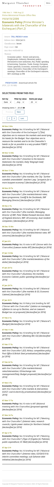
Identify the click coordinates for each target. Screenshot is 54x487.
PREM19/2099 (11, 83)
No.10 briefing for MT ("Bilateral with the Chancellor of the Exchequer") (26, 138)
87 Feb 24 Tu (7, 362)
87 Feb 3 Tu (7, 318)
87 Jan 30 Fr (7, 300)
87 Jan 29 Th (7, 285)
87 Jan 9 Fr (6, 241)
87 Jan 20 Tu (7, 268)
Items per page (35, 99)
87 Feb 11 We (7, 330)
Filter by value (20, 99)
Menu (48, 3)
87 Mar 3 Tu (7, 383)
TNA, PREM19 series (19, 37)
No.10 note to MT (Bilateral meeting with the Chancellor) (25, 406)
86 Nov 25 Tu (7, 188)
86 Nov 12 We (8, 153)
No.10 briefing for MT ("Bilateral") (26, 322)
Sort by (5, 99)
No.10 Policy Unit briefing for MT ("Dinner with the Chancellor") (26, 308)
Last (22, 118)
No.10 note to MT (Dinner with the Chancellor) (27, 246)
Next (19, 112)
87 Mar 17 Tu (7, 400)
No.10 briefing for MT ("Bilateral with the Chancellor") (25, 160)
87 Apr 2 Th (7, 433)
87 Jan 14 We (7, 253)
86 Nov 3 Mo (7, 126)
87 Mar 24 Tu (7, 415)
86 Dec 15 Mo (7, 226)
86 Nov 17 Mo (8, 170)
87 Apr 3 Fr (6, 447)
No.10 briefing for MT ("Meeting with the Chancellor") (26, 423)
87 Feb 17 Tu (7, 344)
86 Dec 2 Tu (7, 206)
